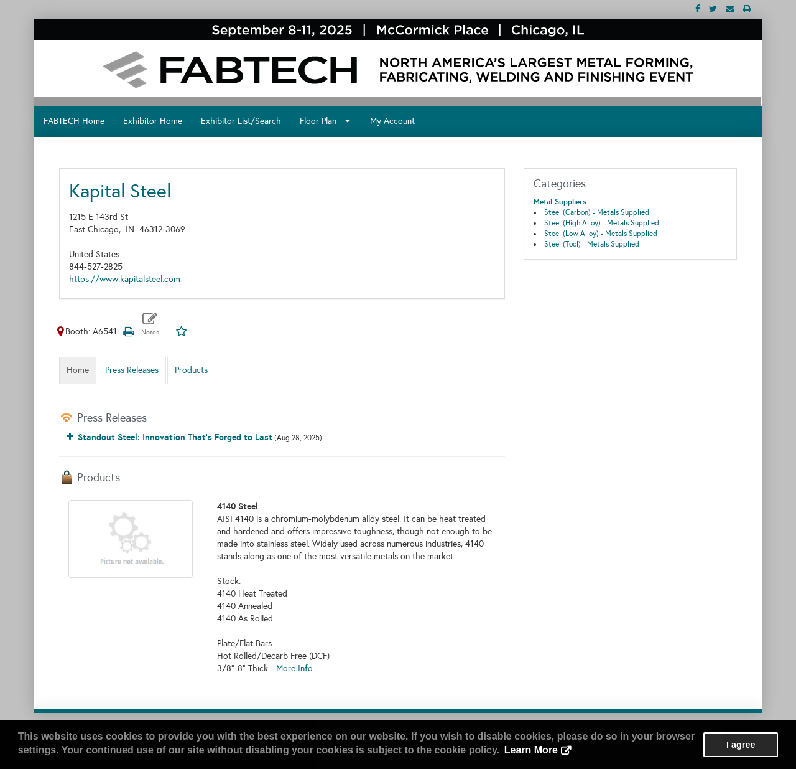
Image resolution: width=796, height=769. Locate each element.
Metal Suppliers (560, 202)
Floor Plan (325, 121)
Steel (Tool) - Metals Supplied (591, 244)
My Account (392, 121)
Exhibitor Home (152, 121)
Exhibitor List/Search (241, 121)
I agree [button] (740, 745)
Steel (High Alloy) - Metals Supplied (601, 223)
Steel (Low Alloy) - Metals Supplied (600, 233)
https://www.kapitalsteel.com (124, 279)
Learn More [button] (531, 750)
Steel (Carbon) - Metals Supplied (596, 212)
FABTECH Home (74, 121)
